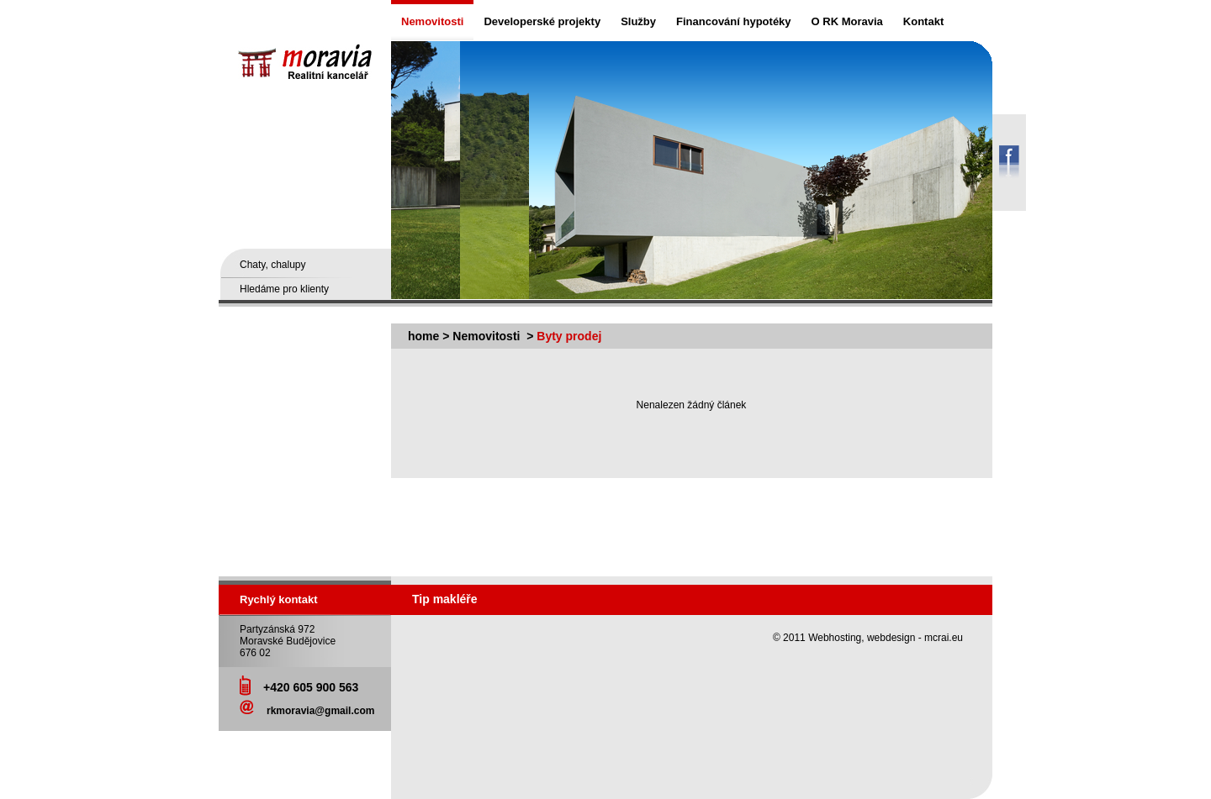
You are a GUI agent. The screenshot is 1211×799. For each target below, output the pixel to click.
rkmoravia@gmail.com (320, 711)
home (423, 336)
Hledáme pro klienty (284, 289)
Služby (638, 21)
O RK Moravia (847, 21)
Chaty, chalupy (273, 265)
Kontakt (923, 21)
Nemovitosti (432, 21)
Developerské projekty (542, 21)
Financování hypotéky (733, 21)
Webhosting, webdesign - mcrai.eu (885, 638)
